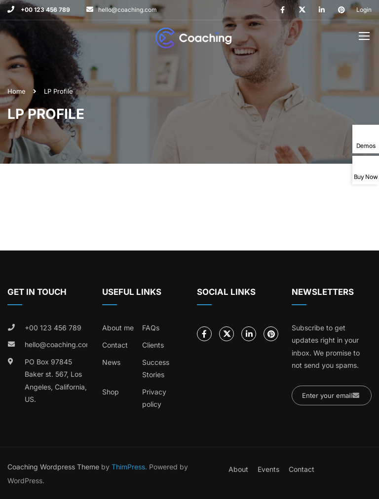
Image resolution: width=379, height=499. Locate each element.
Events (268, 469)
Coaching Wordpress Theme (53, 467)
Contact (115, 345)
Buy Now (366, 176)
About (238, 469)
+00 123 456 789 (44, 9)
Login (364, 9)
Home (16, 91)
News (111, 362)
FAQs (150, 327)
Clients (153, 345)
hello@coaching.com (127, 9)
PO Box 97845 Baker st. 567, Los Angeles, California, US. (56, 380)
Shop (110, 392)
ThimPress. (129, 467)
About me (118, 327)
